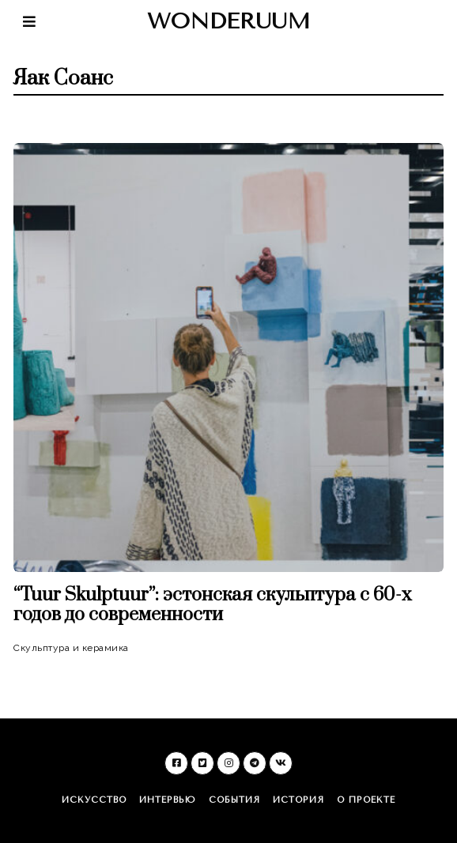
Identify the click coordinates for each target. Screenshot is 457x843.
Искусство (94, 800)
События (234, 800)
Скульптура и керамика (71, 647)
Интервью (167, 800)
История (298, 800)
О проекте (366, 800)
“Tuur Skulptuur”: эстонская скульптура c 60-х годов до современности (212, 605)
